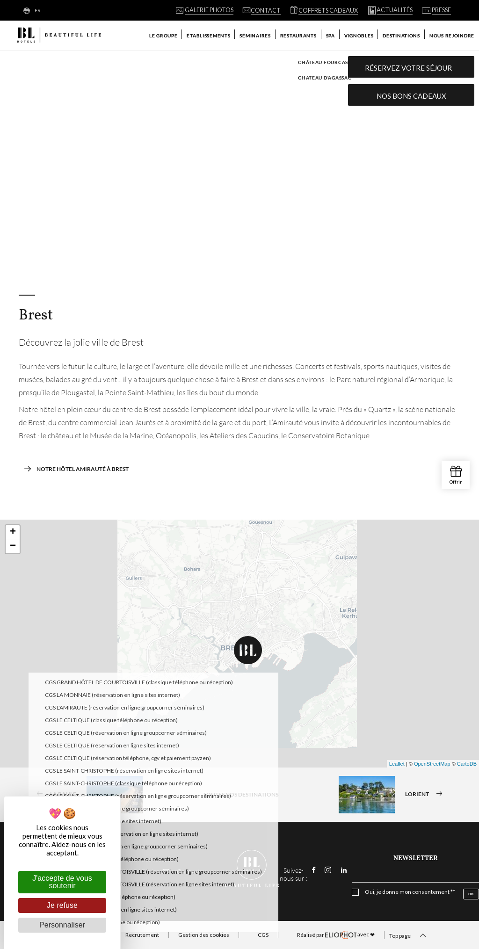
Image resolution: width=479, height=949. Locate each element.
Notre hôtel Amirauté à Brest (76, 468)
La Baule (86, 794)
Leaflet (397, 764)
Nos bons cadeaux (411, 96)
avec (336, 935)
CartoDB (467, 764)
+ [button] (13, 532)
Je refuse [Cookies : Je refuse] (62, 905)
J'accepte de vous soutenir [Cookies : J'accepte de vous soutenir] (62, 882)
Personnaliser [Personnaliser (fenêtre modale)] (62, 925)
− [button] (13, 546)
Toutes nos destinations (240, 794)
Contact (181, 872)
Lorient (394, 794)
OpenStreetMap (432, 764)
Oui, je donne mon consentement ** (410, 892)
